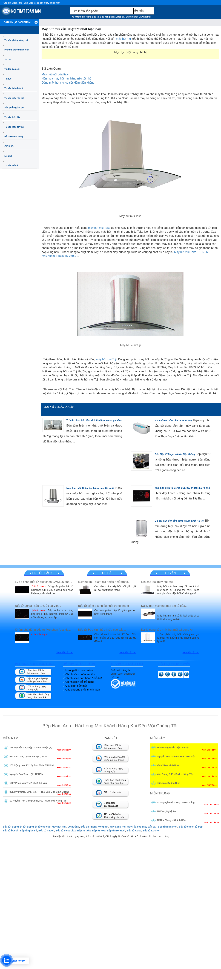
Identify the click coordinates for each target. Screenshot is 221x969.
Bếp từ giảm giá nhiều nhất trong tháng (103, 605)
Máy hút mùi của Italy (55, 74)
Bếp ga (120, 17)
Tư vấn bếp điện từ (14, 88)
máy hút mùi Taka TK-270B (59, 255)
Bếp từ (95, 17)
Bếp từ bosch (10, 830)
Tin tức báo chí (11, 69)
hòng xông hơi (99, 826)
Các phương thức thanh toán (82, 689)
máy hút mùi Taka (99, 227)
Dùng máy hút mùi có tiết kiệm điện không (68, 82)
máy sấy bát (149, 826)
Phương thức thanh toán (16, 50)
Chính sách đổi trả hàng (79, 681)
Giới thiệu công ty (120, 670)
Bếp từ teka (98, 830)
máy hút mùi (123, 38)
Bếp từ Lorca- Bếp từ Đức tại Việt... (38, 605)
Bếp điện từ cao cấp (38, 826)
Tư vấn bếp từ (11, 165)
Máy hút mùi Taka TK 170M (191, 252)
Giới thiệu (9, 146)
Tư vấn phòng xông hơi (16, 40)
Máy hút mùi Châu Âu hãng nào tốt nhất (90, 488)
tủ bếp (199, 826)
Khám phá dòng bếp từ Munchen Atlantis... (43, 629)
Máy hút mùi (145, 17)
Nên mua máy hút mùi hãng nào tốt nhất (67, 78)
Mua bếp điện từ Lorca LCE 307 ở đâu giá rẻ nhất (182, 488)
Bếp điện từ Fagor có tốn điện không (175, 454)
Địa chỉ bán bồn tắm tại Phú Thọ (173, 420)
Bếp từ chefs (186, 826)
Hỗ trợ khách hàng (13, 136)
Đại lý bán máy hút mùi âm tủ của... (164, 605)
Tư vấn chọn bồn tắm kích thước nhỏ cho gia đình (94, 420)
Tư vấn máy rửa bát (14, 98)
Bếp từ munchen (167, 826)
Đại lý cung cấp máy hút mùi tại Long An (167, 629)
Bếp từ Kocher (151, 830)
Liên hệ (8, 156)
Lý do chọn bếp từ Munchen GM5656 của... (43, 582)
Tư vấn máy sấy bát (14, 127)
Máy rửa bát (134, 826)
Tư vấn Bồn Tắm (12, 117)
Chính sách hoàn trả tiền (80, 674)
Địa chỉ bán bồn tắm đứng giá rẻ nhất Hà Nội (179, 520)
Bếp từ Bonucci (116, 830)
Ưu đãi (7, 59)
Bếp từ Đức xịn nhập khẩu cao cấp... (102, 629)
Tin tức (8, 79)
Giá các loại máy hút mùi (157, 582)
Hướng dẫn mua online (79, 670)
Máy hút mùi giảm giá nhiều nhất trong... (104, 582)
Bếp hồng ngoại (108, 17)
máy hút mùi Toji (106, 359)
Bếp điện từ (131, 17)
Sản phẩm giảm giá (14, 107)
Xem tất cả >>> (64, 652)
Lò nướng (73, 826)
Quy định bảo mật (76, 685)
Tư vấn (170, 573)
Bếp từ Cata (133, 830)
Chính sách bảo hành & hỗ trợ (83, 678)
